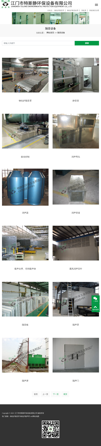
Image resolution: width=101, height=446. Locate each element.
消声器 (25, 213)
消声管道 (75, 213)
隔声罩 (76, 325)
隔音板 (25, 325)
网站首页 (50, 33)
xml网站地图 (34, 416)
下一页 (56, 394)
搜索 (87, 43)
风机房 (83, 10)
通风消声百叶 (75, 269)
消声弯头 (75, 157)
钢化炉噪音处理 (72, 10)
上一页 (45, 394)
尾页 (65, 394)
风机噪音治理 (94, 10)
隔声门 (76, 381)
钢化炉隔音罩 (59, 10)
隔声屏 (25, 381)
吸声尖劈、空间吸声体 (25, 269)
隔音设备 (61, 33)
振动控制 (25, 157)
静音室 (76, 101)
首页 (36, 394)
